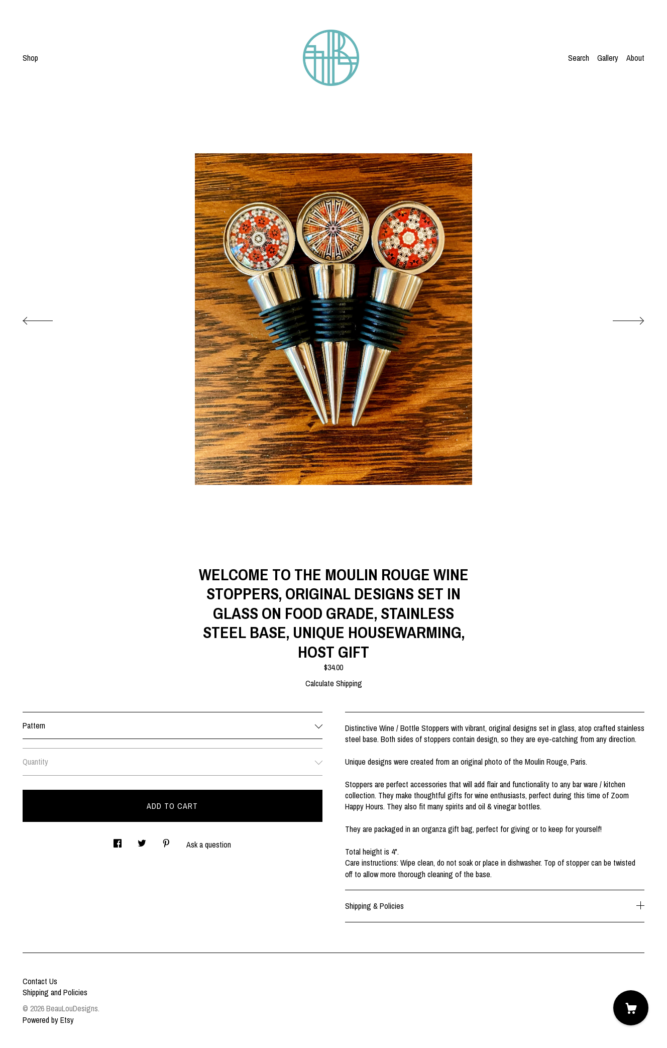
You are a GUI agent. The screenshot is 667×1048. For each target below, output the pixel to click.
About (635, 57)
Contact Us (40, 981)
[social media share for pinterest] (166, 840)
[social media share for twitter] (142, 840)
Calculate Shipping (333, 683)
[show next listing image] (619, 318)
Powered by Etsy (48, 1019)
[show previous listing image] (48, 318)
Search (578, 57)
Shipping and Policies (55, 992)
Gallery (607, 57)
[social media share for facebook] (118, 840)
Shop (30, 57)
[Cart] (630, 1007)
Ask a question (208, 844)
